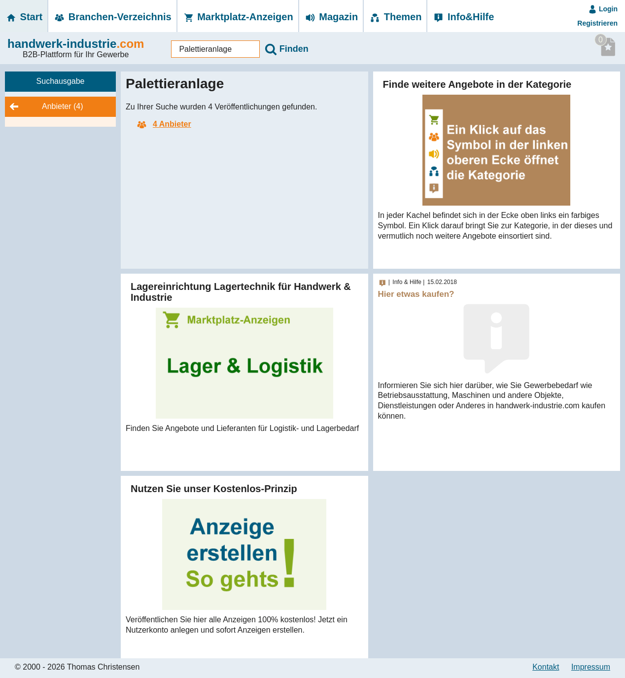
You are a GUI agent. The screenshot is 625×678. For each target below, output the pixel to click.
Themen (395, 16)
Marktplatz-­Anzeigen (237, 16)
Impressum (590, 667)
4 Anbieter (163, 124)
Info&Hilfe (463, 16)
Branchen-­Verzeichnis (112, 16)
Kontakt (545, 667)
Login (603, 9)
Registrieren (597, 23)
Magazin (331, 16)
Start (23, 16)
